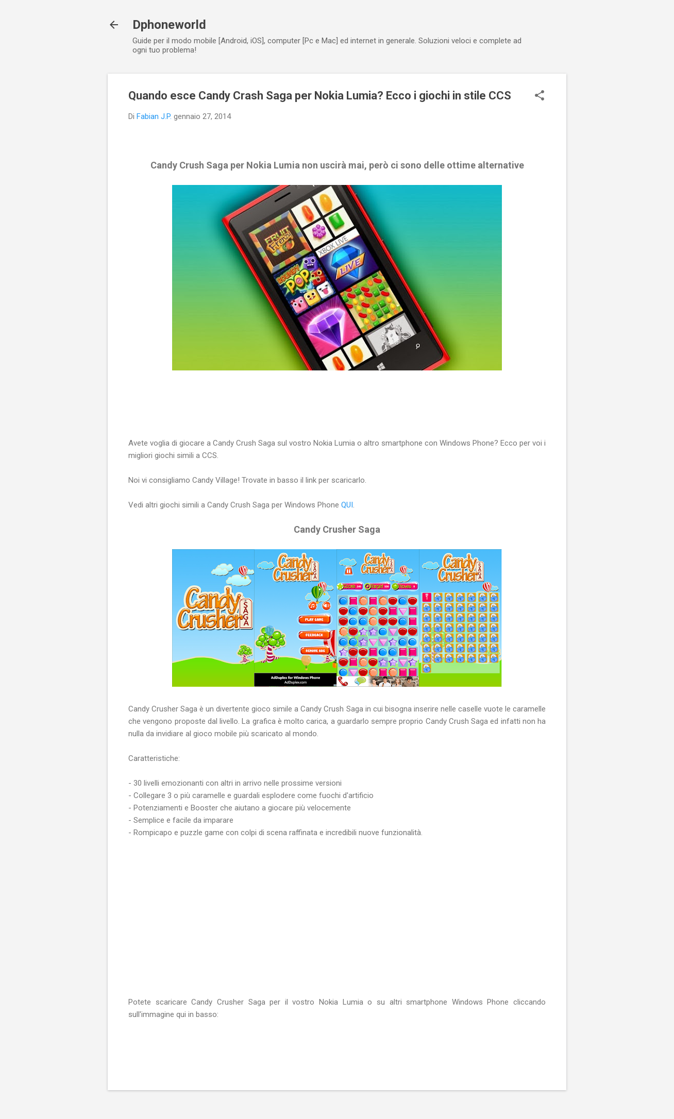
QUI (347, 505)
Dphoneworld (169, 25)
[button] (539, 96)
